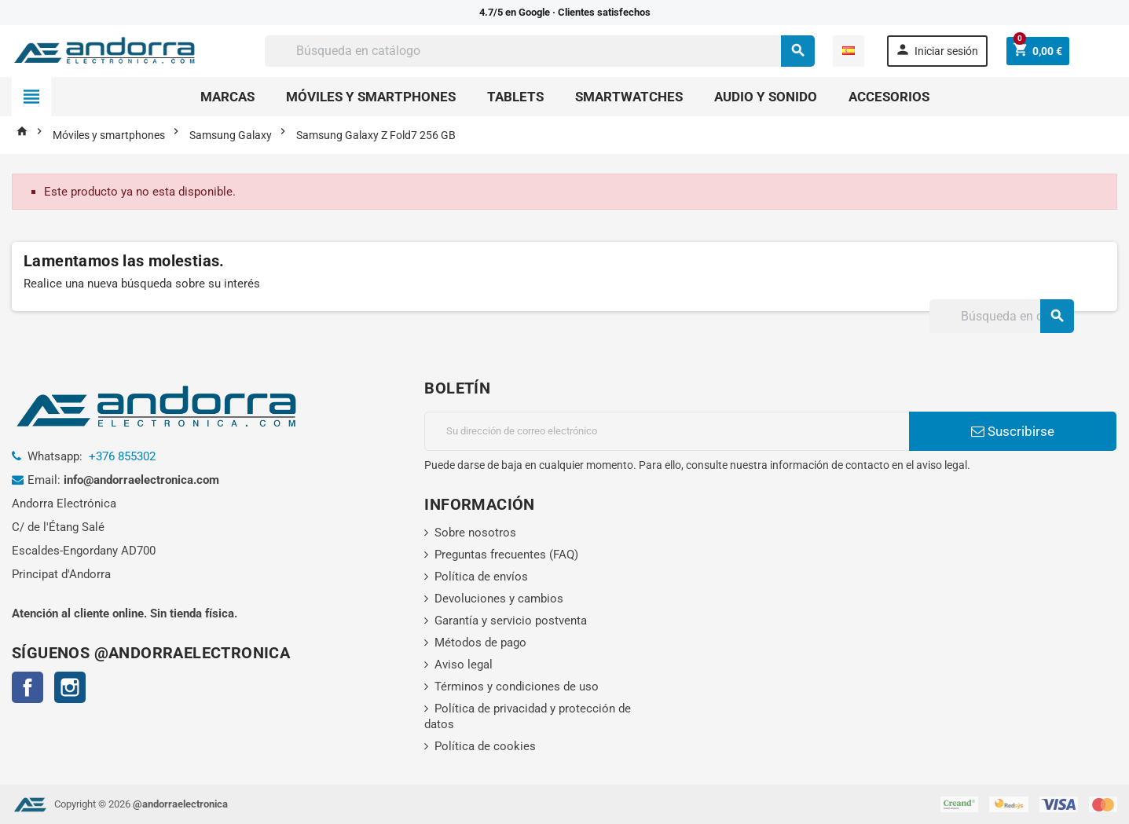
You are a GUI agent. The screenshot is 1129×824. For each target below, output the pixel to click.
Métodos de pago (480, 642)
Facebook (27, 687)
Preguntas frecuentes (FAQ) (506, 555)
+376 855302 (122, 456)
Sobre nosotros (475, 533)
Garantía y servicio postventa (510, 620)
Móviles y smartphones (371, 96)
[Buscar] (539, 51)
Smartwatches (629, 96)
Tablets (515, 96)
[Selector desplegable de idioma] (848, 51)
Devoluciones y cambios (498, 598)
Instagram (70, 687)
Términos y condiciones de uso (516, 686)
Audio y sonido (765, 96)
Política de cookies (485, 746)
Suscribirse (1012, 431)
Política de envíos (481, 576)
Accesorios (889, 96)
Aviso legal (463, 664)
